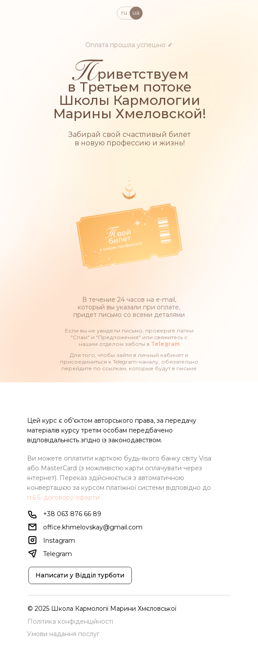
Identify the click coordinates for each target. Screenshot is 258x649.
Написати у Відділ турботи (80, 575)
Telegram (165, 344)
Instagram (59, 541)
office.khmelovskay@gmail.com (93, 527)
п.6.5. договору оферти (63, 497)
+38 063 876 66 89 (72, 514)
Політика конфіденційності (70, 621)
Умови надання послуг (63, 634)
